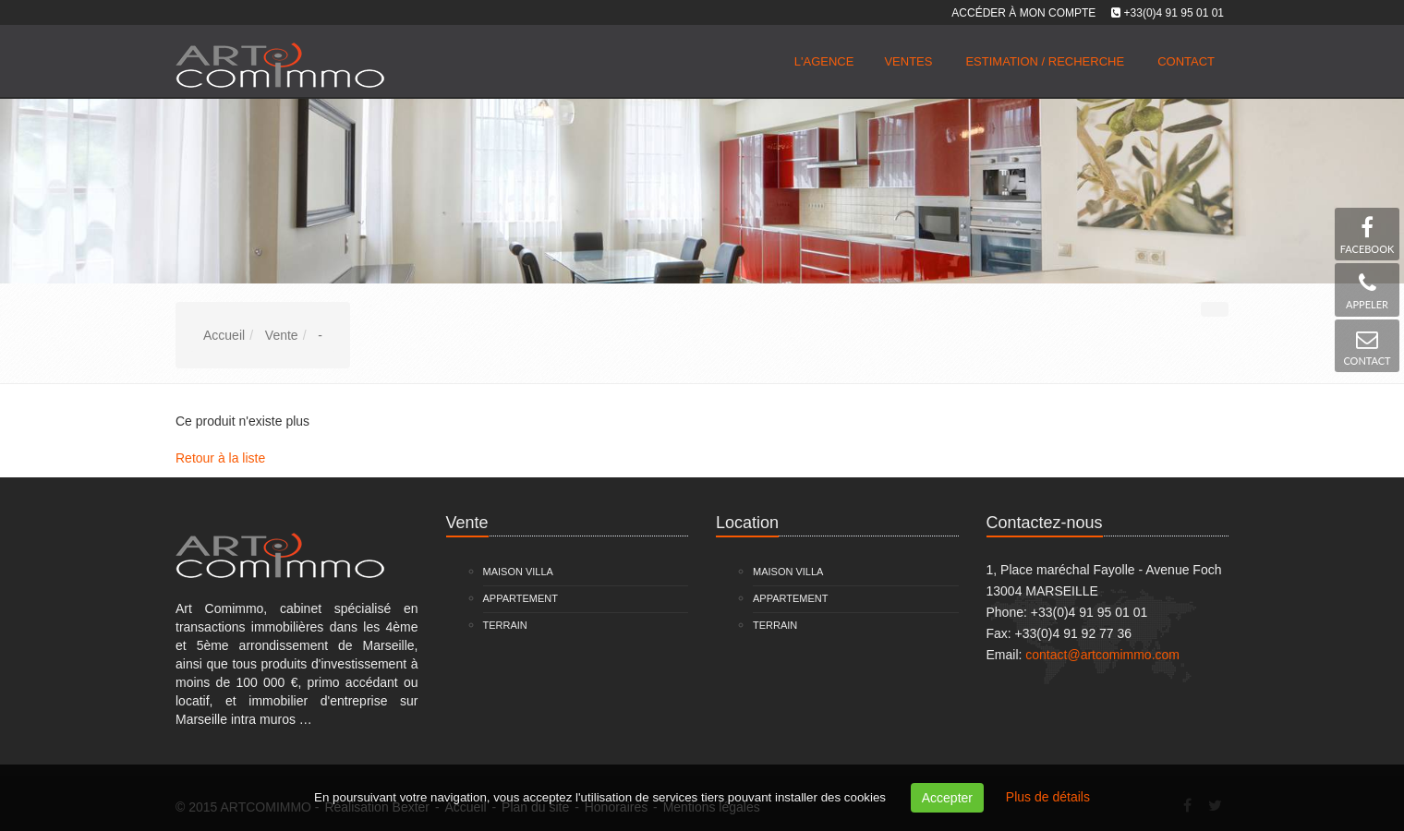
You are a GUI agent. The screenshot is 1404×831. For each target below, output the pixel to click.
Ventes (908, 61)
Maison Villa (518, 571)
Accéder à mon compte (1023, 12)
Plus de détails (1048, 796)
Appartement (521, 598)
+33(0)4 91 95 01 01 (1174, 12)
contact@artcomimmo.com (1102, 654)
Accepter (947, 797)
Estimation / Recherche (1044, 61)
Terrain (505, 625)
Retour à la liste (220, 458)
